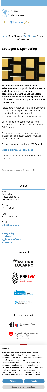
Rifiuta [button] (13, 381)
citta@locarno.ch (10, 225)
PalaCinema (29, 36)
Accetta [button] (34, 381)
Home (4, 36)
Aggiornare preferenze (11, 239)
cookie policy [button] (20, 360)
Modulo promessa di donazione (17, 150)
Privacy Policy (8, 233)
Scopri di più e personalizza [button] (23, 387)
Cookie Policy (8, 236)
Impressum (7, 242)
